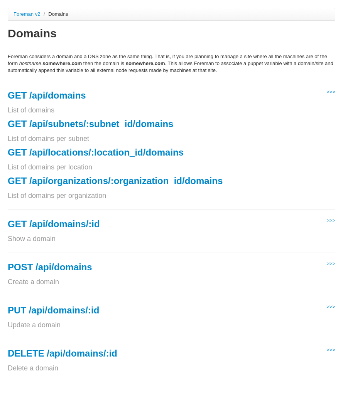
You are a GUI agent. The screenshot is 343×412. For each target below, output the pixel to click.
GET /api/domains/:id (54, 224)
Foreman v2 (27, 14)
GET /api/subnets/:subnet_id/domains (90, 124)
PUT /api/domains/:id (53, 310)
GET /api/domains (47, 95)
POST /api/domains (50, 267)
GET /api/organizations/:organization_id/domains (115, 181)
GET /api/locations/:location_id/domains (96, 152)
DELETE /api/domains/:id (62, 353)
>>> (330, 92)
